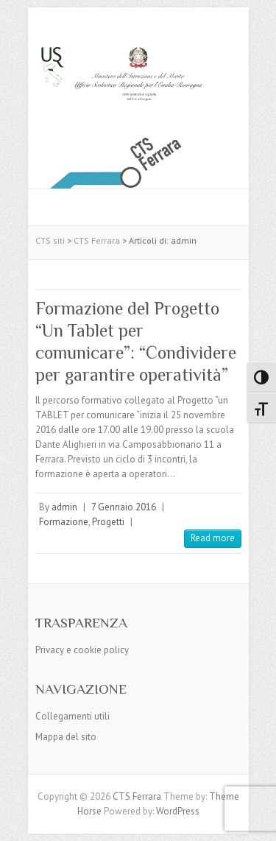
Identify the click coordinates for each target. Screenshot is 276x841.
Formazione (63, 521)
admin (64, 507)
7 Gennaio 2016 (123, 507)
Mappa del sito (65, 737)
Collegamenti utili (72, 716)
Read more (213, 538)
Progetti (108, 521)
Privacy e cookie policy (82, 650)
